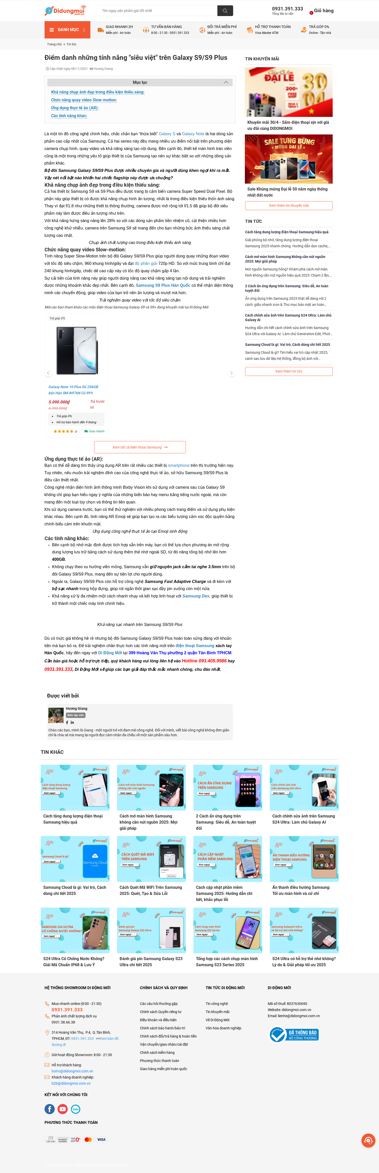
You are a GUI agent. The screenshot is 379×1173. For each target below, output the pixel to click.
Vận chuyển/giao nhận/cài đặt (164, 1044)
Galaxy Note (193, 134)
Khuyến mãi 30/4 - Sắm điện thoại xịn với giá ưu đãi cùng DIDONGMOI (288, 125)
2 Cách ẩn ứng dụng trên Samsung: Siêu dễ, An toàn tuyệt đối (286, 287)
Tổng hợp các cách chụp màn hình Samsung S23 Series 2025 (227, 961)
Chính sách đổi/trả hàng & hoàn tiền (168, 1036)
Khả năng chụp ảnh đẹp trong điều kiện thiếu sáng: (98, 92)
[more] (368, 1141)
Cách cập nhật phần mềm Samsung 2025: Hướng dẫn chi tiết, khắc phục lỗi (224, 893)
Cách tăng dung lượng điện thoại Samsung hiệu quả (287, 231)
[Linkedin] (72, 722)
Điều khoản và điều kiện (158, 1020)
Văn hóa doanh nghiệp (223, 1028)
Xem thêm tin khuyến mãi (289, 205)
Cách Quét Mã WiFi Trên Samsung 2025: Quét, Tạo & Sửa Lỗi (151, 890)
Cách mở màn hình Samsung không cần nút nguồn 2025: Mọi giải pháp (285, 258)
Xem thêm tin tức (288, 371)
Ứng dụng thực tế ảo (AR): (75, 107)
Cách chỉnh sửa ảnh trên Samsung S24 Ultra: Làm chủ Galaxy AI (288, 317)
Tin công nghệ (217, 1003)
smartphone (179, 465)
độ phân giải (146, 263)
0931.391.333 (285, 9)
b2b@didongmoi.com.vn (71, 1083)
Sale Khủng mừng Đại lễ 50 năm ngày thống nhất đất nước (288, 191)
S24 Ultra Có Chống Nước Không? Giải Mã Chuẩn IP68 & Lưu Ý (73, 961)
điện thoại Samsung (195, 646)
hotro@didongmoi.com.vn (72, 1071)
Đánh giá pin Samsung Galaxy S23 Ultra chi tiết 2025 (151, 961)
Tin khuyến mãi (217, 1012)
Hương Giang (76, 708)
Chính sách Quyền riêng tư (160, 1012)
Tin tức (71, 44)
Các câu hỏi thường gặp (159, 1003)
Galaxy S (167, 134)
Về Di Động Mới (217, 1020)
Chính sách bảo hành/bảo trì (162, 1028)
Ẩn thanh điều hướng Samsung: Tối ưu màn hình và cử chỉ (301, 890)
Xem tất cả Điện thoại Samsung (140, 447)
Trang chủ (56, 44)
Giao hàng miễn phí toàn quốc (163, 1069)
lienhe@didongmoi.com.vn (299, 1016)
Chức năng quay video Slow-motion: (84, 100)
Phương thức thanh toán (159, 1060)
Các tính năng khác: (69, 115)
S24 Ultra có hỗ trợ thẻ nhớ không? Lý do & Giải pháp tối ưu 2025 (304, 961)
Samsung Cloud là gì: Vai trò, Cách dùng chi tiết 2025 (287, 344)
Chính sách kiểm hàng (157, 1052)
